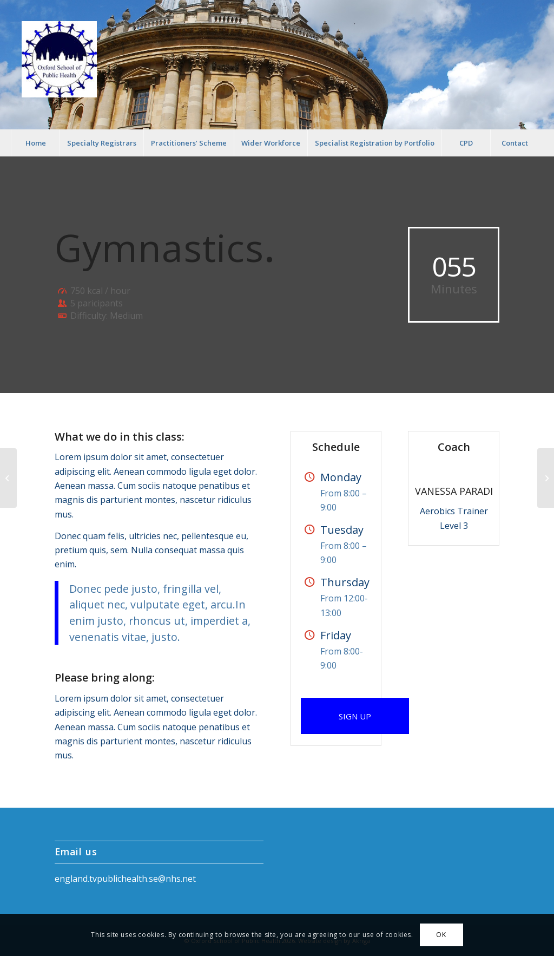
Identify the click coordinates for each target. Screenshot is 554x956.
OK (441, 934)
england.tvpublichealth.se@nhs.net (125, 879)
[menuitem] (35, 142)
